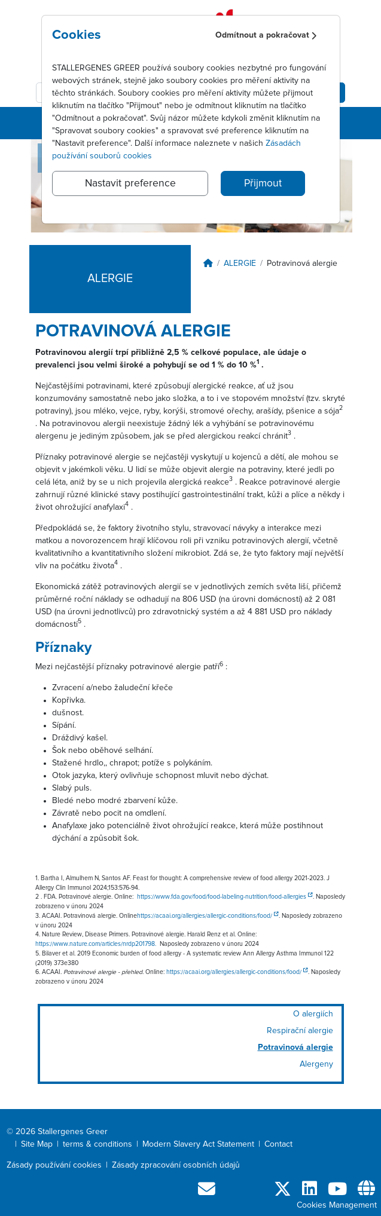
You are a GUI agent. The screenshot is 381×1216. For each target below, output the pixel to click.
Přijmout (263, 183)
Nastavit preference (130, 183)
